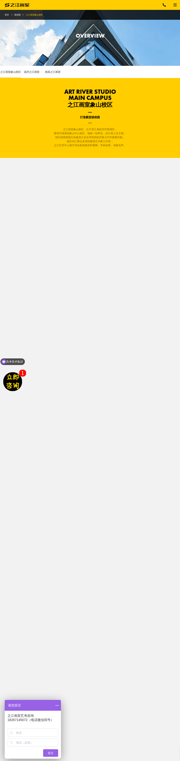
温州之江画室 (31, 72)
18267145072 (167, 5)
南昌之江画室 (52, 72)
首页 (7, 15)
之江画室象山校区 (10, 72)
